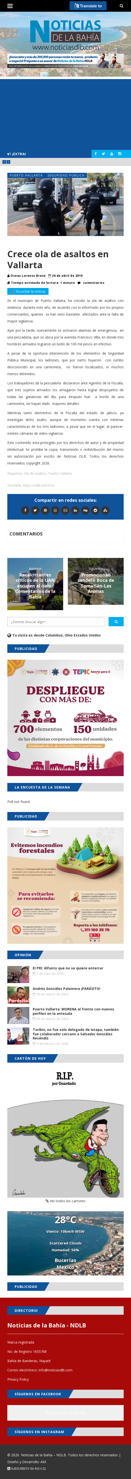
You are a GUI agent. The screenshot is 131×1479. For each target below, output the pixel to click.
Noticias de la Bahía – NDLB (43, 1455)
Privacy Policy (18, 1379)
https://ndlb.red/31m (39, 485)
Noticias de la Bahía (66, 1413)
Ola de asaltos (35, 473)
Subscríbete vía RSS (23, 1469)
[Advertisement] (65, 113)
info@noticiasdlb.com (55, 1370)
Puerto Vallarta (26, 175)
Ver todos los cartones (66, 1201)
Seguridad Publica (66, 175)
